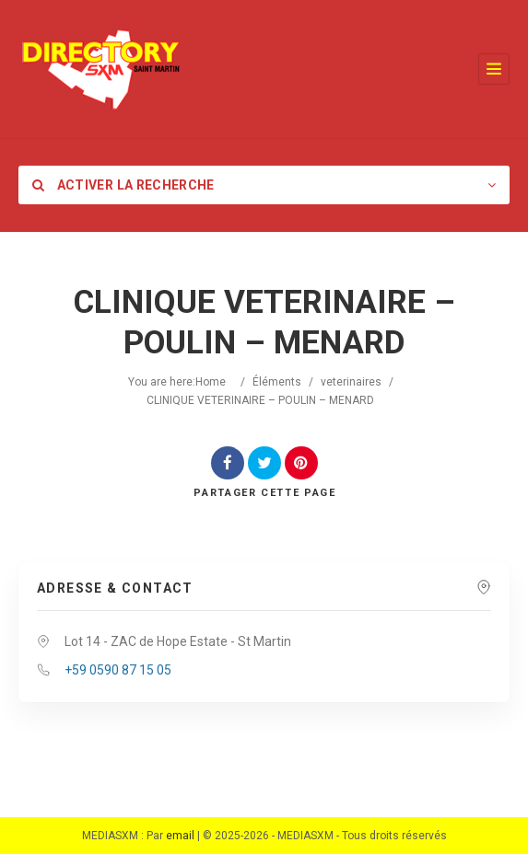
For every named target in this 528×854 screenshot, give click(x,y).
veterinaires (351, 381)
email (180, 835)
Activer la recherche (123, 185)
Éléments (276, 381)
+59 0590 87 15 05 (118, 670)
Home (210, 381)
